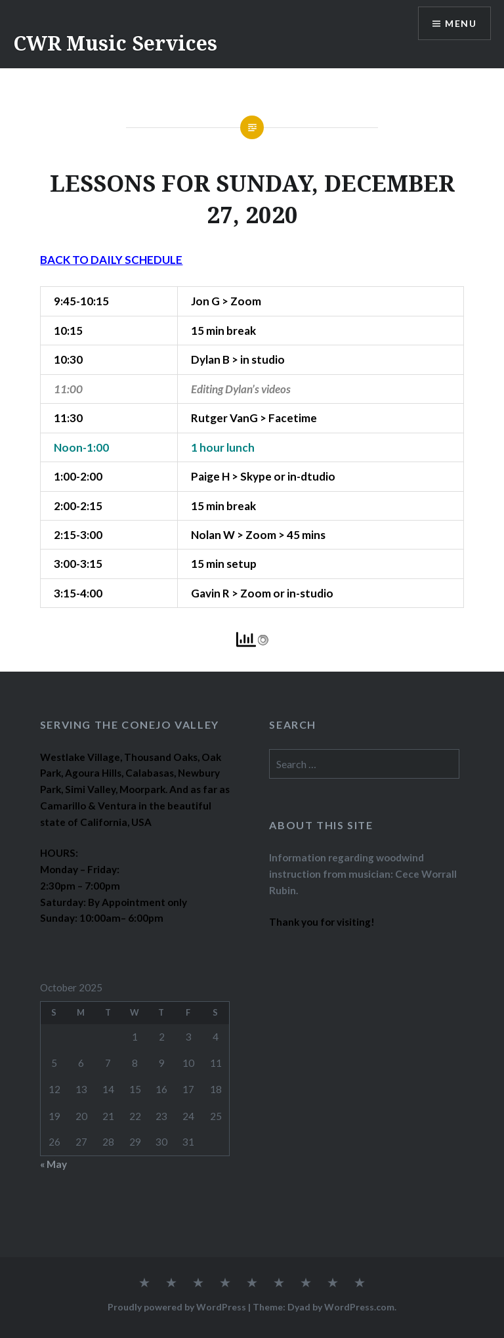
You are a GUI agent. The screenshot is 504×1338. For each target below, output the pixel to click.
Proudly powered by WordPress (177, 1306)
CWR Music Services (115, 43)
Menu (460, 23)
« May (53, 1164)
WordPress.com (359, 1306)
